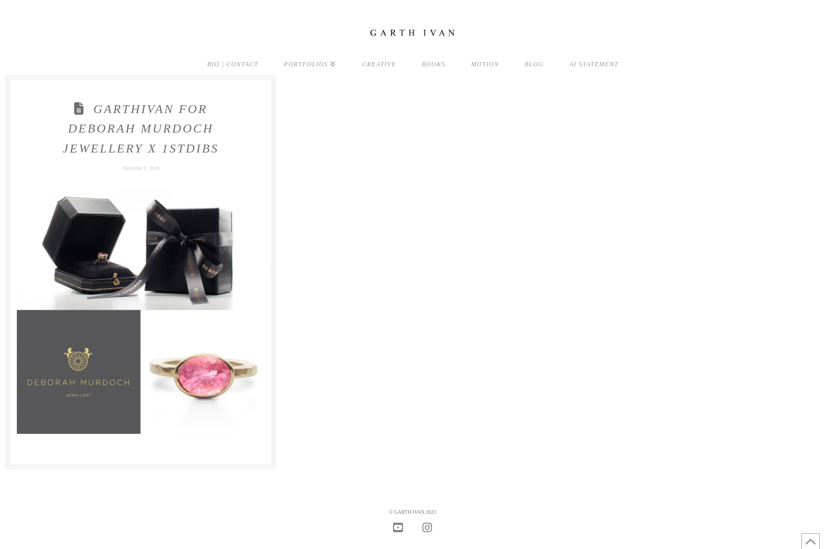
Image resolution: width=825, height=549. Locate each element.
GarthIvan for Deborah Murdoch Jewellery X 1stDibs (141, 128)
